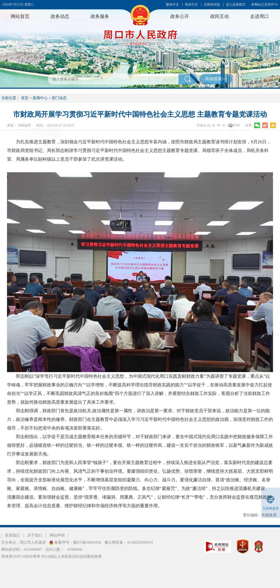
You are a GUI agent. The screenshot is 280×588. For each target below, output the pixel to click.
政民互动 (219, 16)
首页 (24, 98)
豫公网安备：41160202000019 (129, 542)
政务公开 (179, 16)
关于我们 (34, 535)
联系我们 (12, 535)
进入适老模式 (235, 4)
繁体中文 (172, 4)
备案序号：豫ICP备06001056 (77, 542)
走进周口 (259, 16)
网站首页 (20, 16)
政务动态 (60, 16)
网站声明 (57, 535)
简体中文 (191, 4)
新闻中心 (40, 98)
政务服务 (100, 16)
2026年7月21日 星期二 (18, 4)
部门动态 (59, 98)
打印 (236, 125)
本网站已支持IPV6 (264, 4)
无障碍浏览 (212, 4)
